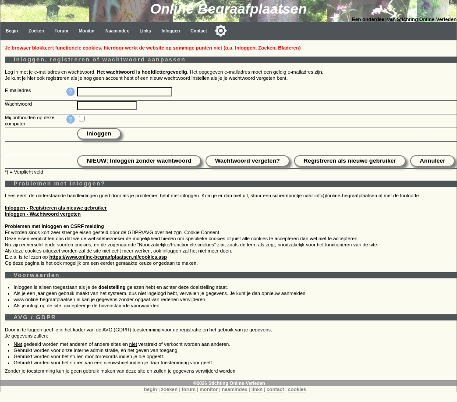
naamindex (234, 389)
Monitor (87, 30)
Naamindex (117, 30)
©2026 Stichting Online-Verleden (229, 383)
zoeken (169, 389)
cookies (297, 389)
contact (275, 389)
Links (145, 30)
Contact (199, 30)
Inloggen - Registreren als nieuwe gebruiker (56, 207)
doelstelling (111, 287)
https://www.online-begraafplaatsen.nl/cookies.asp (108, 257)
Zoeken (36, 30)
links (257, 389)
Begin (12, 30)
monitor (208, 389)
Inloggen (171, 30)
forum (189, 389)
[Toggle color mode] (221, 30)
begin (150, 389)
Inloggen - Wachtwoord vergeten (43, 214)
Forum (61, 30)
